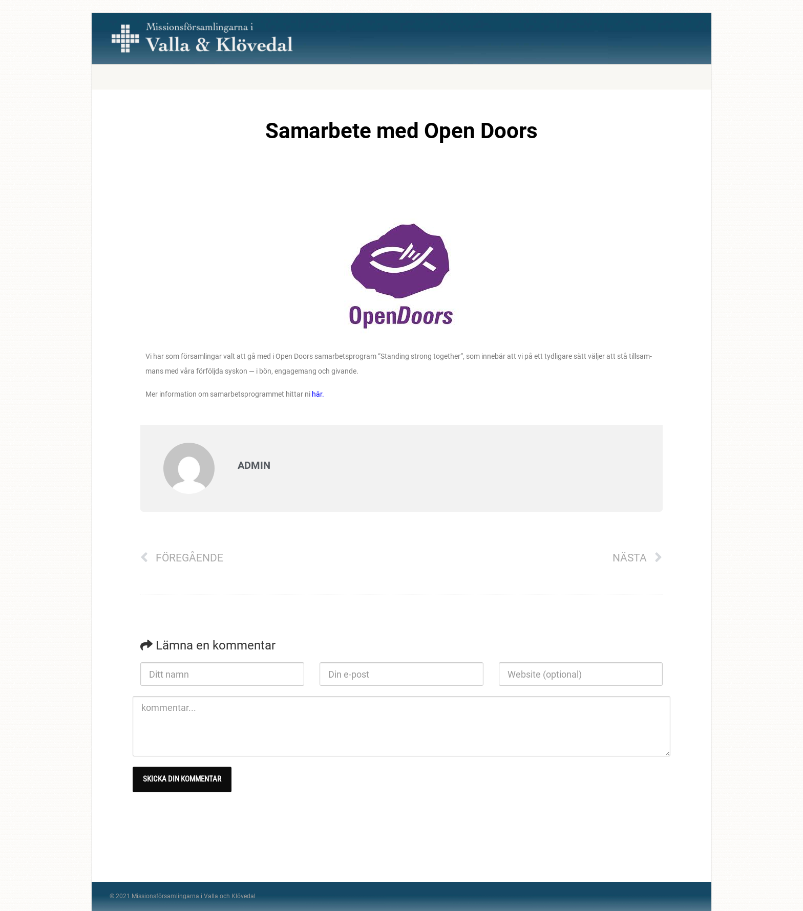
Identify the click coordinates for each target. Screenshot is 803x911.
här (317, 394)
